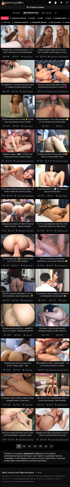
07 (51, 446)
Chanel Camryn (53, 370)
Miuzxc (63, 300)
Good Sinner (28, 265)
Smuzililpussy (62, 265)
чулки (31, 18)
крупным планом (18, 18)
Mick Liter (28, 370)
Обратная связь (26, 472)
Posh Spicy (54, 57)
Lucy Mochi (21, 196)
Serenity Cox (62, 405)
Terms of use (13, 472)
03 (29, 446)
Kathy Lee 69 (52, 91)
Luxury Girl (54, 440)
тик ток (5, 22)
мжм (40, 18)
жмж (48, 18)
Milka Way (21, 231)
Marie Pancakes (62, 161)
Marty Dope (30, 161)
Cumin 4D (28, 405)
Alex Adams (29, 196)
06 (46, 446)
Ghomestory (28, 300)
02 (24, 446)
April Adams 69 (63, 91)
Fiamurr (29, 335)
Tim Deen (30, 440)
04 (35, 446)
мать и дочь (55, 22)
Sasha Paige (20, 161)
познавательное (20, 22)
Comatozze (28, 57)
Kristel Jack (62, 196)
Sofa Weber (30, 231)
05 (40, 446)
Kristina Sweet (63, 440)
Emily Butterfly (63, 57)
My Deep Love (62, 231)
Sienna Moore (27, 91)
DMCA (4, 472)
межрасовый (59, 18)
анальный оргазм (38, 22)
